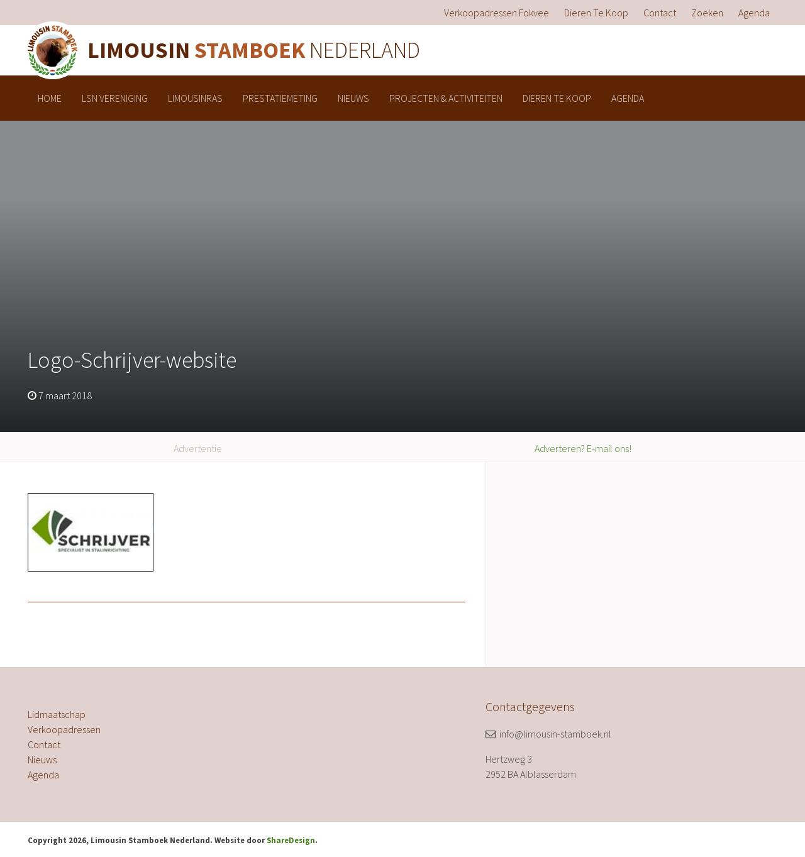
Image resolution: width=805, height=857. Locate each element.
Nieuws (353, 98)
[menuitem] (496, 12)
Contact (659, 12)
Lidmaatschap (57, 714)
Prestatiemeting (280, 98)
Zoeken (707, 12)
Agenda (754, 12)
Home (50, 98)
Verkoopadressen (64, 729)
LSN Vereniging (115, 98)
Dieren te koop (596, 12)
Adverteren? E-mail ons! (583, 448)
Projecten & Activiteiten (445, 98)
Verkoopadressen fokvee (496, 12)
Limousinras (195, 98)
